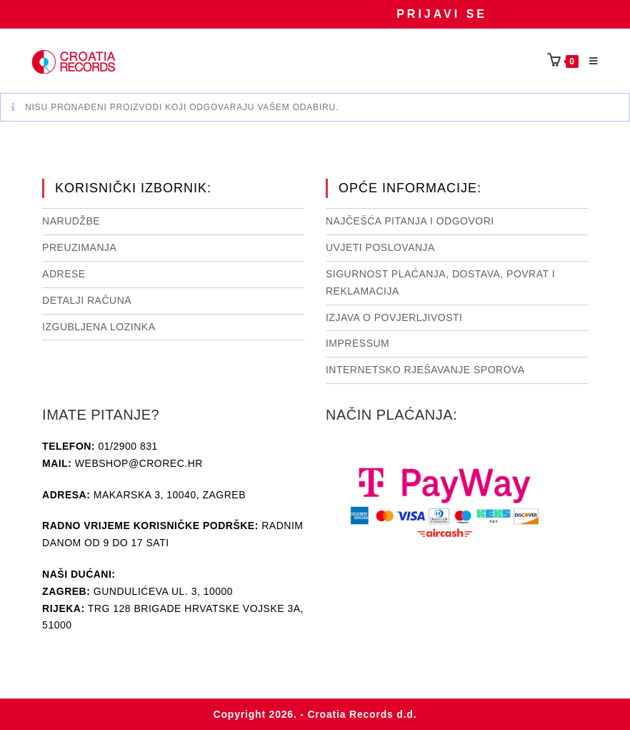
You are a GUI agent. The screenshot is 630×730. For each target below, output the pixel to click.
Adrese (64, 274)
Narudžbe (71, 221)
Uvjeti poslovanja (380, 247)
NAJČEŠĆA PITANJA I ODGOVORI (410, 221)
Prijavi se (441, 14)
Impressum (357, 343)
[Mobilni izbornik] (589, 61)
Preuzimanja (79, 247)
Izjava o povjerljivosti (394, 317)
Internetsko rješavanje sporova (425, 369)
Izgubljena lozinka (98, 326)
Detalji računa (86, 300)
